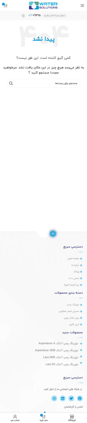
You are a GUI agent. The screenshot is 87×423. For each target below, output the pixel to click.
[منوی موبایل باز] (82, 5)
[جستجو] (43, 83)
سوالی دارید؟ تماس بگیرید (54, 15)
